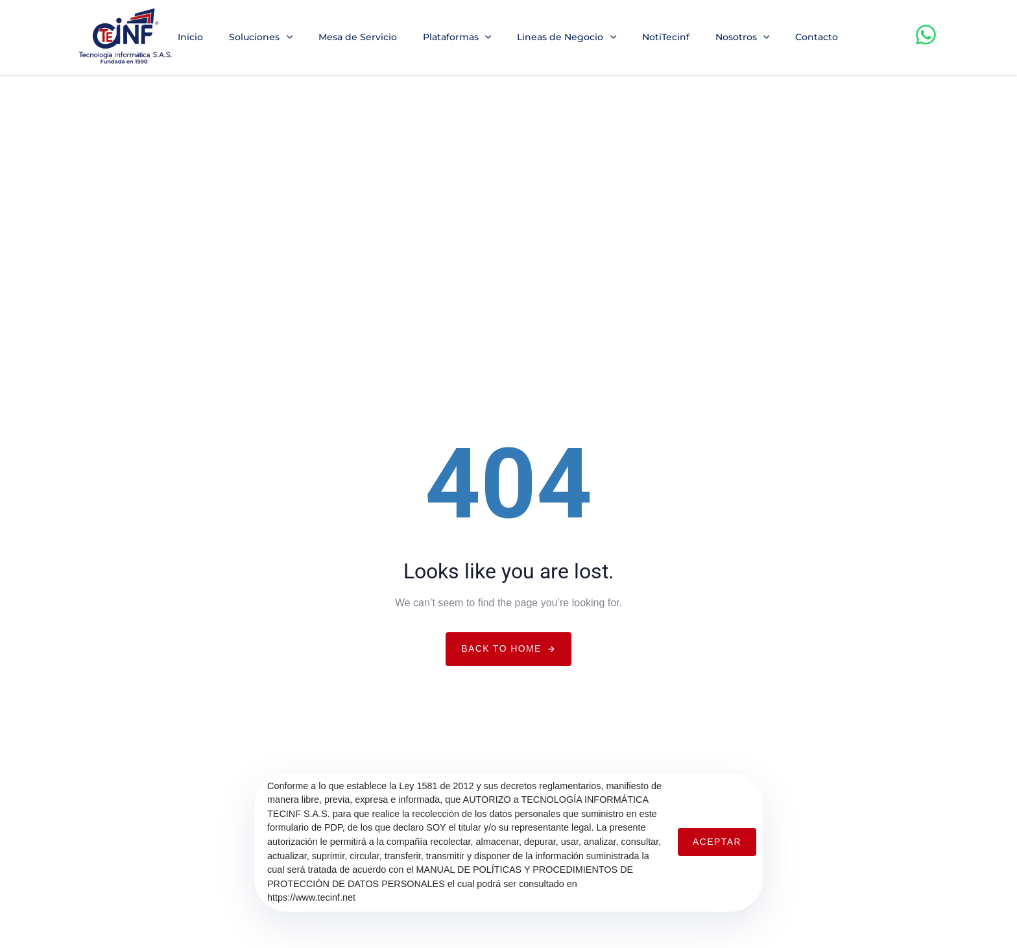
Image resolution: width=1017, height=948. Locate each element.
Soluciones (261, 37)
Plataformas (457, 37)
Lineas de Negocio (566, 37)
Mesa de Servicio (357, 37)
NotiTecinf (665, 37)
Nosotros (742, 37)
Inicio (190, 37)
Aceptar (717, 841)
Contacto (816, 37)
